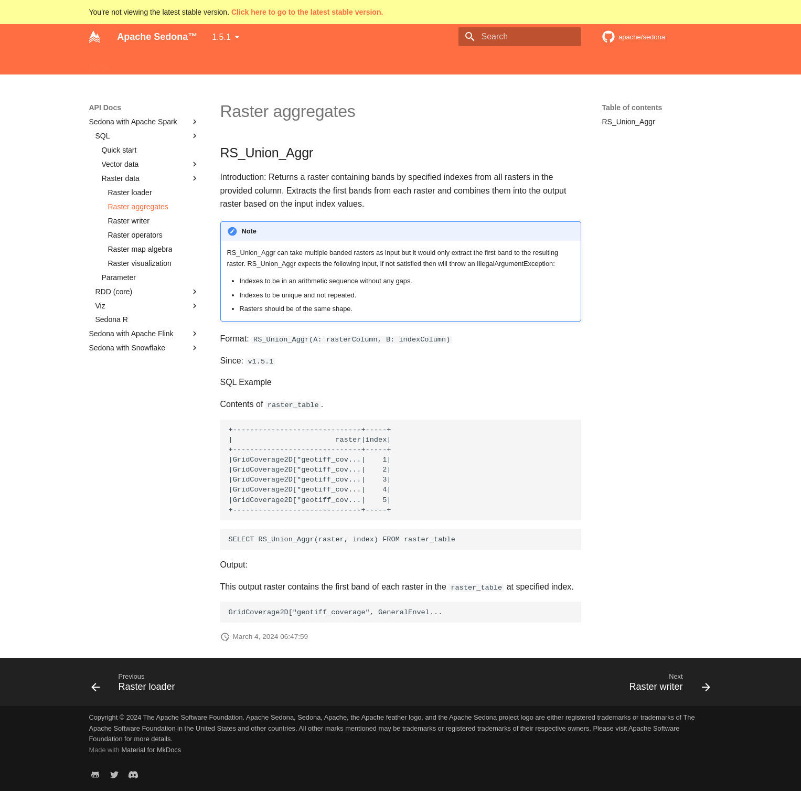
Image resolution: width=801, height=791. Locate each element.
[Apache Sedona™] (95, 36)
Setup (131, 62)
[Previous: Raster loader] (136, 685)
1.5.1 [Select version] (221, 37)
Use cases (390, 62)
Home (99, 62)
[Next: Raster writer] (666, 685)
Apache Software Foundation (467, 62)
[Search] (519, 36)
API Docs (295, 62)
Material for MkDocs (151, 750)
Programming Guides (233, 62)
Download (169, 62)
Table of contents (632, 107)
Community (341, 62)
